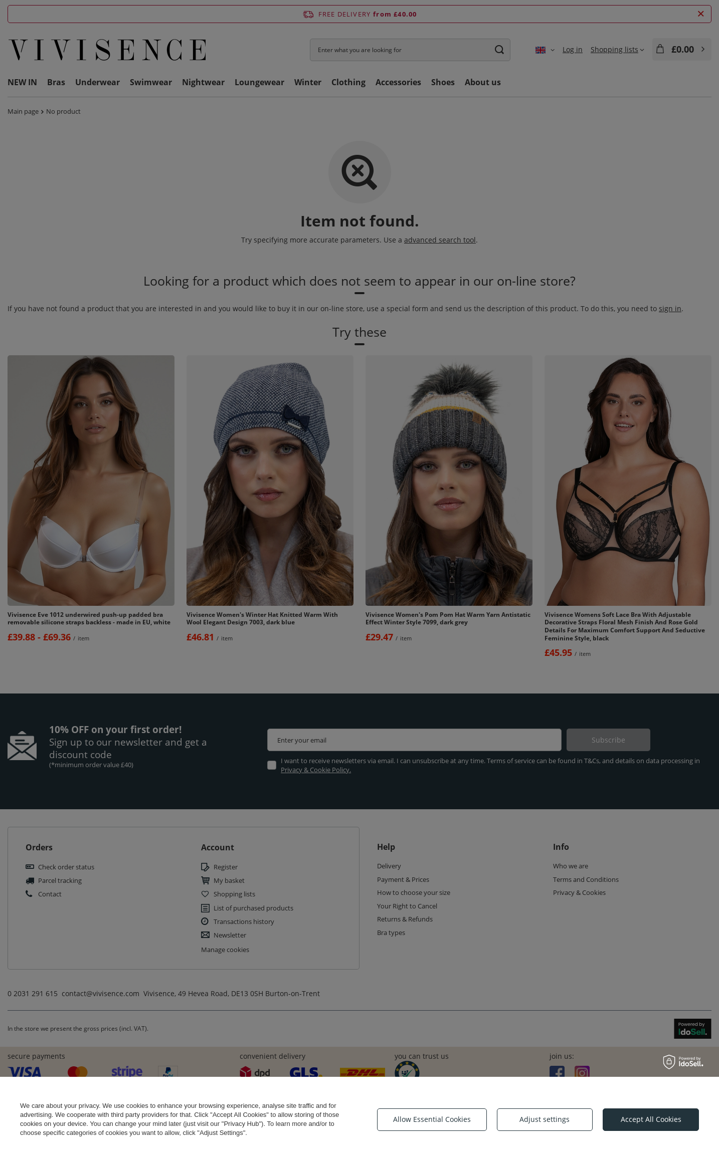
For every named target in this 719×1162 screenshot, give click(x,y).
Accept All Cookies (651, 1119)
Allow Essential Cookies (432, 1119)
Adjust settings (544, 1119)
